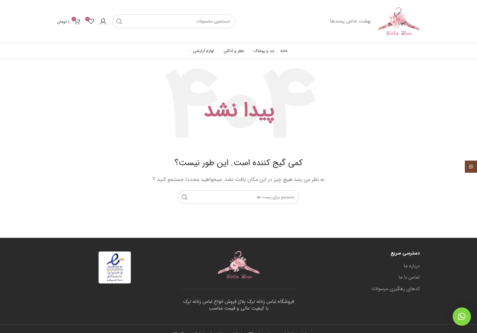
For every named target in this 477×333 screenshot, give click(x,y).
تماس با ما (409, 277)
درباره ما (412, 266)
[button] (462, 316)
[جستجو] (173, 21)
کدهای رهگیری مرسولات (395, 289)
